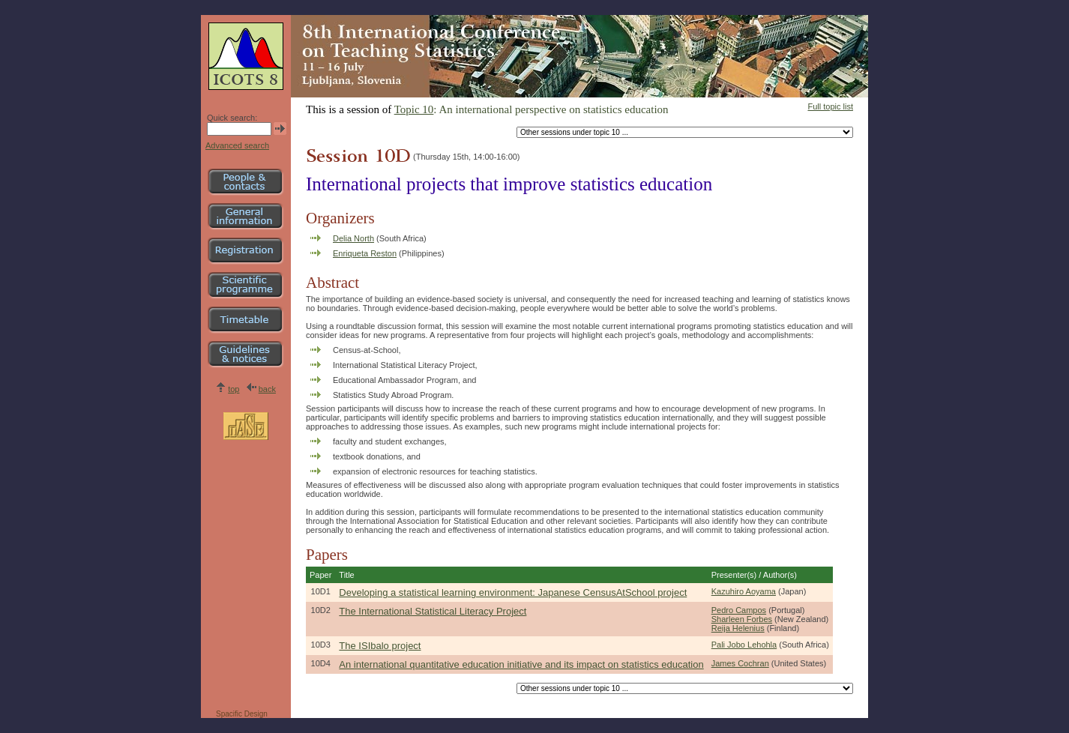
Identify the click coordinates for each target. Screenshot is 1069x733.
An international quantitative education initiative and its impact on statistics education (521, 664)
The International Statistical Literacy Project (432, 611)
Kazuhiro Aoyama (743, 591)
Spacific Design (242, 714)
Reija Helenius (738, 628)
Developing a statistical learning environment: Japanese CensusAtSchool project (513, 592)
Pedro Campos (738, 610)
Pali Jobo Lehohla (744, 644)
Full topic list (830, 106)
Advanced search (237, 145)
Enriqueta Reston (365, 253)
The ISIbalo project (380, 645)
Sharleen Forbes (741, 619)
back (267, 388)
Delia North (353, 238)
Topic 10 (414, 109)
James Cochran (740, 663)
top (233, 388)
